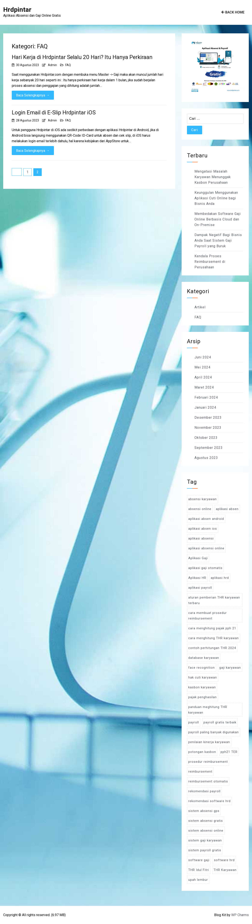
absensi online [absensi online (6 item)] (199, 509)
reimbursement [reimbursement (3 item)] (200, 771)
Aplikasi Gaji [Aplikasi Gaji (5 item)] (198, 558)
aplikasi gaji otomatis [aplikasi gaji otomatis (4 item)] (205, 568)
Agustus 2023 (206, 458)
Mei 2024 (202, 367)
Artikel (200, 307)
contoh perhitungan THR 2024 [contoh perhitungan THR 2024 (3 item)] (212, 648)
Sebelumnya (17, 172)
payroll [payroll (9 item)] (193, 722)
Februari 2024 (206, 397)
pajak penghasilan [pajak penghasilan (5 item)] (202, 697)
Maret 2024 (204, 387)
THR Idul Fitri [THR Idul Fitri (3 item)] (198, 870)
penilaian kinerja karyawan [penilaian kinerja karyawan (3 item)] (209, 742)
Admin (52, 65)
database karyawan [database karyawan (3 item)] (203, 658)
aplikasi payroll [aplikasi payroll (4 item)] (200, 588)
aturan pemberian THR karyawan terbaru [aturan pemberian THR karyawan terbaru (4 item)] (214, 600)
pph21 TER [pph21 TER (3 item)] (229, 752)
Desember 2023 (208, 417)
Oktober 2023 (206, 438)
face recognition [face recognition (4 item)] (201, 668)
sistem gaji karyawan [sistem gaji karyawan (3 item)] (205, 840)
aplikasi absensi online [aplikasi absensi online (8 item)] (206, 548)
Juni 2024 (202, 357)
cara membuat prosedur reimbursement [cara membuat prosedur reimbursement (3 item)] (207, 615)
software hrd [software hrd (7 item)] (224, 860)
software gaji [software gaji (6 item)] (198, 860)
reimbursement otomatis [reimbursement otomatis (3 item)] (208, 781)
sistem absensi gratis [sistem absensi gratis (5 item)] (205, 821)
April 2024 (203, 377)
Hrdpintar (17, 9)
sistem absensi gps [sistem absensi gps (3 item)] (203, 811)
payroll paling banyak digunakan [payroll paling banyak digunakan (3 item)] (213, 732)
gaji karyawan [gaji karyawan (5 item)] (230, 668)
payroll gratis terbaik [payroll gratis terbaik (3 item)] (219, 722)
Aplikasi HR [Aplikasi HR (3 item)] (197, 578)
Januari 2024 (205, 407)
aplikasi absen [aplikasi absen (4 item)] (227, 509)
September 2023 (208, 448)
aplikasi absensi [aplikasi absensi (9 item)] (201, 538)
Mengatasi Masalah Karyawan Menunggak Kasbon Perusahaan (212, 177)
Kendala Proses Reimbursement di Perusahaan (209, 261)
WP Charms (240, 915)
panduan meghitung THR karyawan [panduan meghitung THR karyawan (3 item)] (207, 709)
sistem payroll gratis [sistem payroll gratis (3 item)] (204, 850)
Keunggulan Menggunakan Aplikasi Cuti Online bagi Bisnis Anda (216, 198)
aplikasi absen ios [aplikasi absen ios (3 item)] (202, 529)
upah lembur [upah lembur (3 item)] (198, 880)
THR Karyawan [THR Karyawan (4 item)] (225, 870)
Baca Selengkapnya (33, 95)
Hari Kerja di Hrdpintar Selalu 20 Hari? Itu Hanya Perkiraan (82, 57)
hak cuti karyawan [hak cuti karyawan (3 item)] (202, 677)
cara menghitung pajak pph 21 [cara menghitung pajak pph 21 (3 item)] (212, 628)
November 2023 (207, 428)
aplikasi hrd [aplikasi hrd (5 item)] (220, 578)
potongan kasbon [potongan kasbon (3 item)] (202, 752)
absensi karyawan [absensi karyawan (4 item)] (202, 499)
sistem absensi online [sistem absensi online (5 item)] (205, 830)
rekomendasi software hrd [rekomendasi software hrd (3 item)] (209, 801)
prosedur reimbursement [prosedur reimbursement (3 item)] (208, 762)
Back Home (233, 12)
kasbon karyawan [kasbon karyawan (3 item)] (202, 687)
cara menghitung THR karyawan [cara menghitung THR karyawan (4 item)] (213, 638)
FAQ (68, 65)
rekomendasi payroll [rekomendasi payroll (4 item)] (204, 791)
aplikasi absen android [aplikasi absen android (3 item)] (206, 519)
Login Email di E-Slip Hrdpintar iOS (54, 112)
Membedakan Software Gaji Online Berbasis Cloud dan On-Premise (217, 219)
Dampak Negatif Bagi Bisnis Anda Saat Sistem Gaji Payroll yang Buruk (218, 240)
